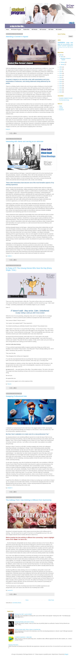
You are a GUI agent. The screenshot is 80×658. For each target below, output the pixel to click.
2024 (60, 69)
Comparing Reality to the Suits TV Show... (25, 621)
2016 (60, 85)
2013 (60, 92)
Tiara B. (9, 384)
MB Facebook (43, 29)
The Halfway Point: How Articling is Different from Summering (28, 500)
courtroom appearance (67, 45)
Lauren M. (10, 590)
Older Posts (51, 600)
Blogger (66, 654)
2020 (60, 77)
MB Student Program (16, 29)
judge (67, 42)
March (62, 56)
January (63, 64)
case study (67, 47)
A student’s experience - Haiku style (23, 637)
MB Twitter (51, 29)
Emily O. (8, 129)
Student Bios (26, 29)
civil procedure (66, 44)
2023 (60, 71)
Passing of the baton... (13, 644)
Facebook (61, 109)
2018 (60, 81)
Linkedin (61, 108)
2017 (60, 83)
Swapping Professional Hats (16, 396)
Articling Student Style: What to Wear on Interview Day (27, 629)
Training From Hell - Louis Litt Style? (23, 614)
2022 (60, 73)
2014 (60, 90)
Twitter (60, 106)
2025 (60, 67)
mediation (61, 42)
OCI (62, 44)
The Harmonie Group (64, 100)
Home (7, 29)
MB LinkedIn (59, 29)
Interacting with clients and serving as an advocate (24, 141)
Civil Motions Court (61, 47)
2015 (60, 87)
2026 (60, 54)
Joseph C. (10, 487)
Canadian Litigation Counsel (65, 98)
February (63, 62)
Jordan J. (9, 256)
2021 (60, 75)
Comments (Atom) (16, 602)
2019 (60, 79)
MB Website (34, 29)
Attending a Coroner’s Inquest (17, 37)
